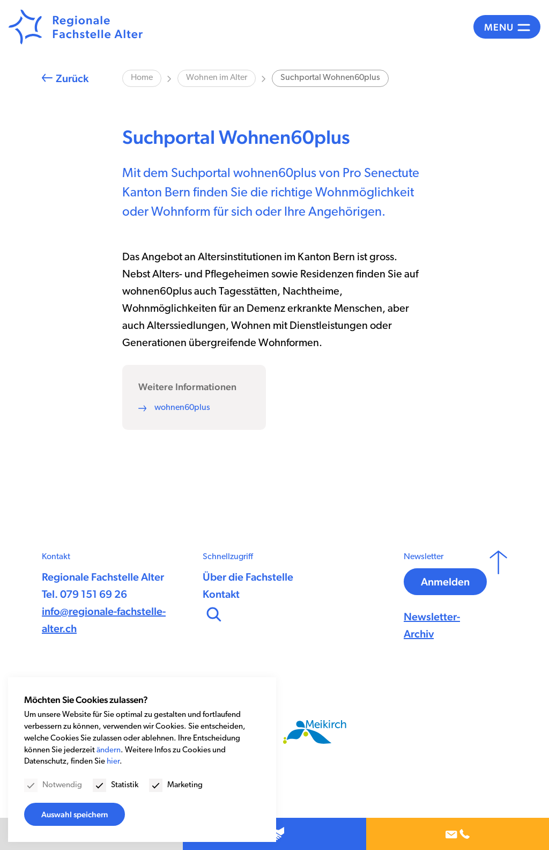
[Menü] (506, 27)
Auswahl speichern (74, 814)
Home (142, 78)
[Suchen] (213, 613)
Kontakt (221, 594)
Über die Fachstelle (248, 576)
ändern (109, 750)
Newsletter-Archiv (432, 625)
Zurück (72, 78)
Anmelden (445, 581)
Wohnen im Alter (216, 78)
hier (113, 762)
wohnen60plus (182, 408)
